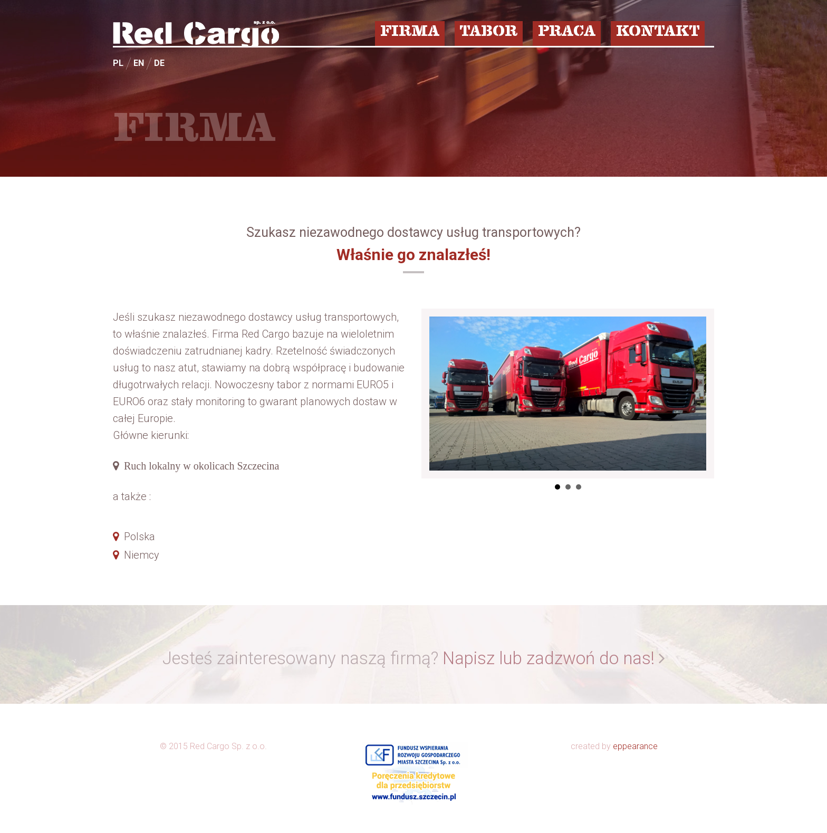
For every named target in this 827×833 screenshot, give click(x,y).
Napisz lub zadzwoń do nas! (549, 658)
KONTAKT (657, 32)
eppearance (635, 746)
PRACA (566, 32)
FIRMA (409, 32)
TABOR (488, 32)
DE (159, 63)
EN (138, 63)
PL (118, 63)
